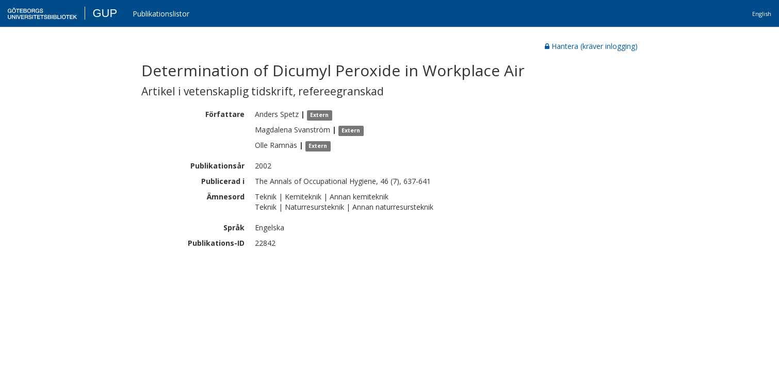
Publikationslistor (161, 14)
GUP (104, 13)
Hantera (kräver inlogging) (591, 46)
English (761, 14)
